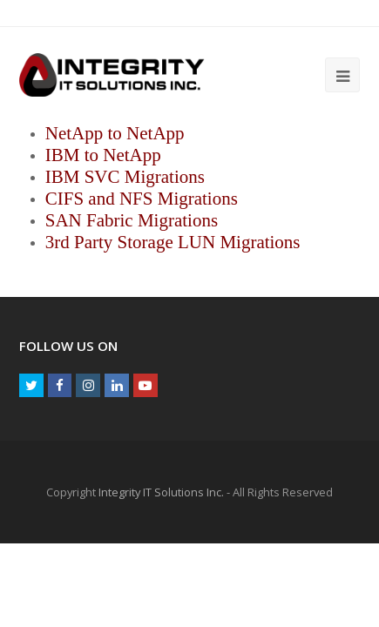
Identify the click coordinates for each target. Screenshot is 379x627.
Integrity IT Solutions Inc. (161, 492)
